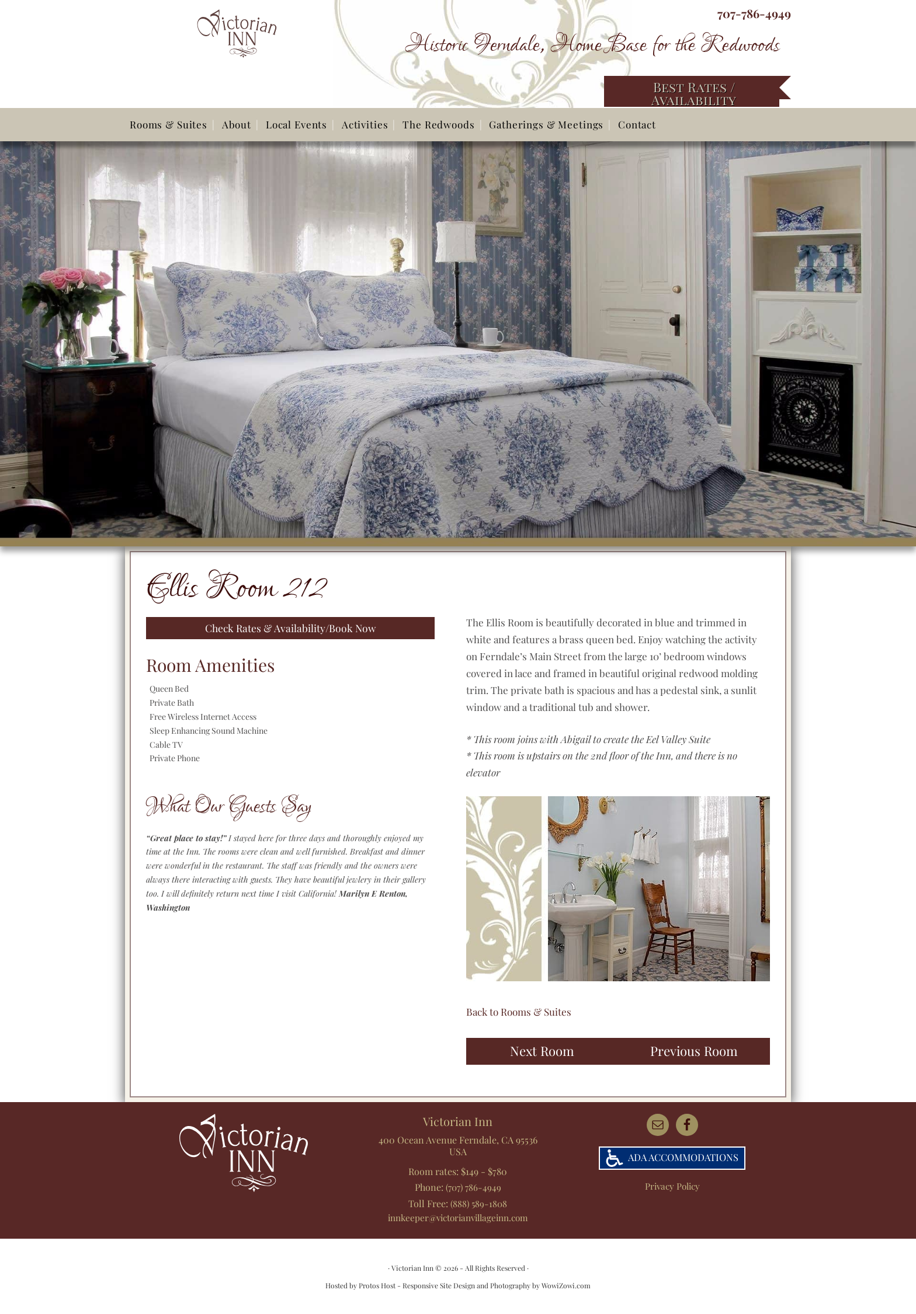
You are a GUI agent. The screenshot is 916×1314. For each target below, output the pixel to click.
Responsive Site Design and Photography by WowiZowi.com (497, 1284)
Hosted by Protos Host (360, 1284)
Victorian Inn (258, 52)
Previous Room (694, 1050)
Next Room (542, 1050)
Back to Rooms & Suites (518, 1011)
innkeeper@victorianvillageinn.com (457, 1216)
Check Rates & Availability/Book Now (290, 628)
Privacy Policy (672, 1186)
